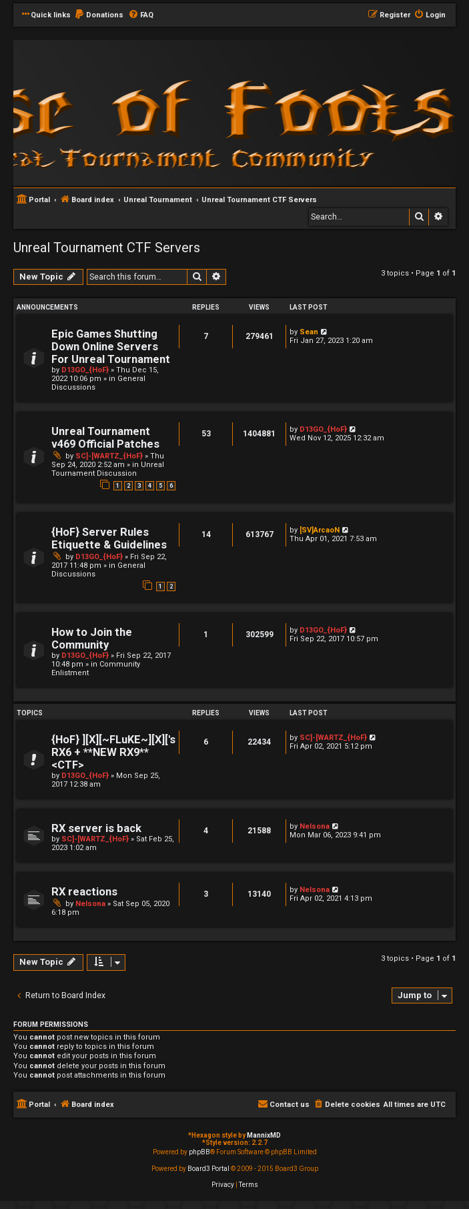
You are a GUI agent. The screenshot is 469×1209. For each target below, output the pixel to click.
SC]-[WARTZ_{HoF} (109, 456)
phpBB (199, 1152)
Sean (309, 332)
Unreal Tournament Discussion (107, 469)
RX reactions (84, 891)
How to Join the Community (91, 638)
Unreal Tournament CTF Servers (106, 248)
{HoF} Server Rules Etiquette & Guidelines (109, 538)
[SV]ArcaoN (320, 530)
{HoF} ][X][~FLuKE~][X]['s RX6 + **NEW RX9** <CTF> (113, 752)
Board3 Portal (208, 1168)
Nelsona (315, 826)
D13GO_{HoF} (85, 370)
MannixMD (264, 1135)
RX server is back (96, 828)
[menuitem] (98, 15)
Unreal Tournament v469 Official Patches (105, 437)
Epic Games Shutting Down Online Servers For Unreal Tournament (110, 347)
